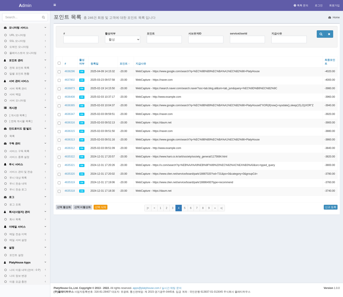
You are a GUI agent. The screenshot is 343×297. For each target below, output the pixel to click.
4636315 (70, 131)
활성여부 (110, 33)
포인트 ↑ (125, 63)
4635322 (70, 156)
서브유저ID (194, 33)
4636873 (70, 88)
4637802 (70, 79)
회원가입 (334, 5)
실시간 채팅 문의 (172, 288)
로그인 (319, 5)
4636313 (70, 139)
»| (221, 208)
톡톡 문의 (301, 5)
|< (148, 208)
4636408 (70, 96)
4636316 (70, 122)
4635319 (70, 182)
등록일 (94, 63)
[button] (54, 5)
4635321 (70, 165)
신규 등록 (330, 207)
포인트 (151, 33)
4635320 (70, 173)
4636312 (70, 148)
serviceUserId (238, 33)
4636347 (70, 114)
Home (334, 17)
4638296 (70, 71)
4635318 (70, 190)
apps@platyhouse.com (146, 288)
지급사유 (276, 33)
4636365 (70, 105)
